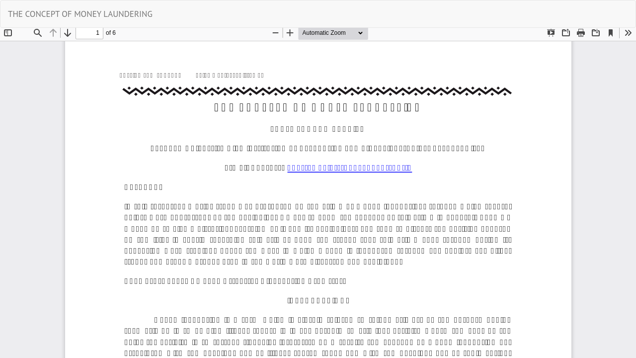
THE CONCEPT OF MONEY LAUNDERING (80, 13)
